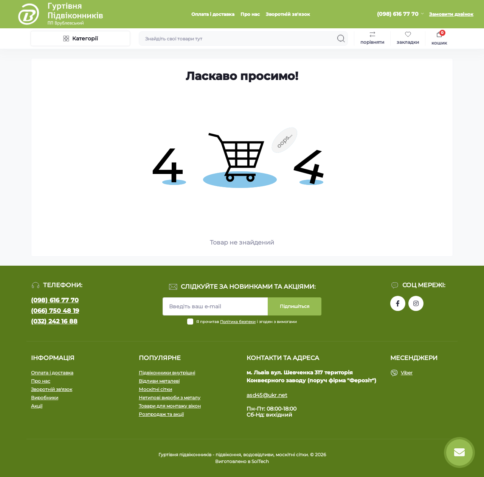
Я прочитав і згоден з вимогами (246, 321)
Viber (407, 372)
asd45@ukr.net (267, 395)
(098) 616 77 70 (55, 300)
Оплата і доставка (212, 14)
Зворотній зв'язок (288, 14)
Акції (36, 406)
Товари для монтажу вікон (170, 406)
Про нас (250, 14)
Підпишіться (294, 306)
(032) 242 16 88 (54, 321)
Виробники (44, 397)
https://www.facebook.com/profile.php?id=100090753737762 (398, 303)
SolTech (260, 461)
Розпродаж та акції (161, 414)
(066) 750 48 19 (55, 310)
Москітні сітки (155, 389)
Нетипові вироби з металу (169, 397)
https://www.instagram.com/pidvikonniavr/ (416, 303)
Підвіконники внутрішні (167, 372)
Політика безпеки (238, 321)
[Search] (341, 38)
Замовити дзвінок (451, 14)
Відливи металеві (159, 381)
